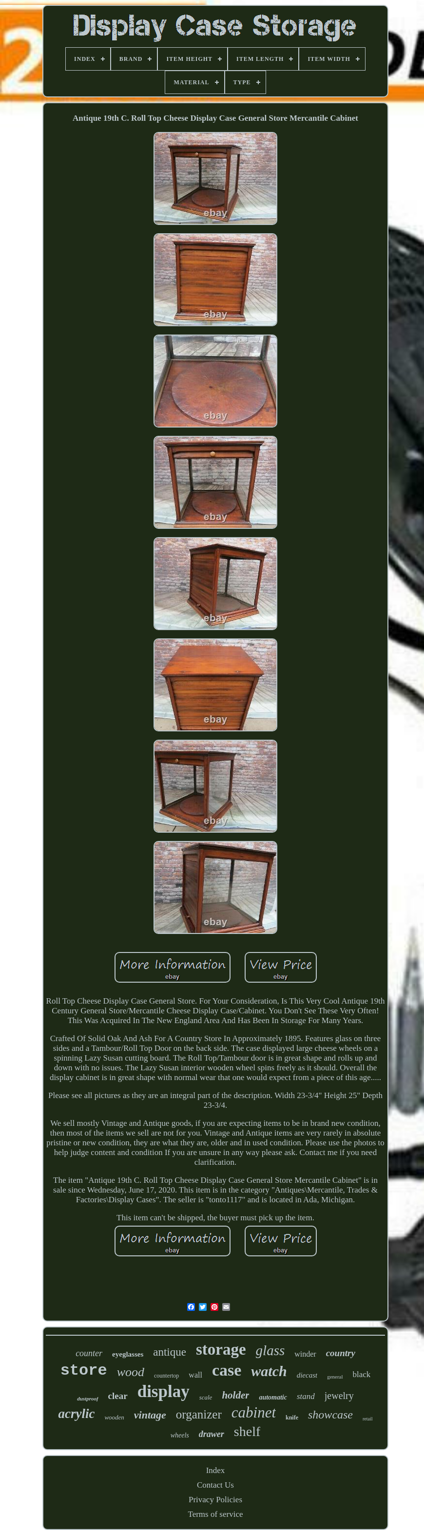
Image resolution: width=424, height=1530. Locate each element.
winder (305, 1354)
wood (130, 1372)
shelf (247, 1431)
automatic (273, 1397)
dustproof (87, 1398)
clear (118, 1396)
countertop (166, 1375)
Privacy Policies (215, 1499)
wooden (114, 1417)
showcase (330, 1414)
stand (306, 1396)
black (362, 1374)
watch (269, 1371)
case (226, 1370)
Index (215, 1470)
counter (89, 1353)
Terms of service (215, 1514)
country (340, 1353)
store (83, 1371)
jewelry (339, 1395)
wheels (180, 1435)
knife (292, 1417)
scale (205, 1397)
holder (235, 1395)
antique (169, 1352)
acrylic (76, 1413)
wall (195, 1375)
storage (221, 1349)
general (335, 1377)
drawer (211, 1434)
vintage (150, 1415)
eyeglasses (127, 1354)
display (163, 1391)
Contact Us (215, 1485)
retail (368, 1418)
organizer (199, 1414)
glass (270, 1350)
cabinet (253, 1412)
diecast (307, 1375)
